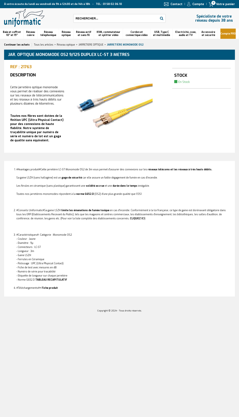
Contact (176, 4)
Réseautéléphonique (48, 33)
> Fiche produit (49, 288)
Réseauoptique (66, 33)
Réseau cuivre (30, 33)
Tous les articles (43, 44)
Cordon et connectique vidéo (137, 33)
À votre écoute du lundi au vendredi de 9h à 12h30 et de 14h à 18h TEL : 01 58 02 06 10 (63, 4)
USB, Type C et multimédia (161, 33)
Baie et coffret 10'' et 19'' (12, 33)
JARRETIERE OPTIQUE (90, 44)
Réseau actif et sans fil (83, 33)
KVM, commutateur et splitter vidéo (108, 33)
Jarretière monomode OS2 (125, 44)
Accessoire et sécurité (208, 33)
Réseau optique (66, 44)
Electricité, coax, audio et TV (185, 33)
